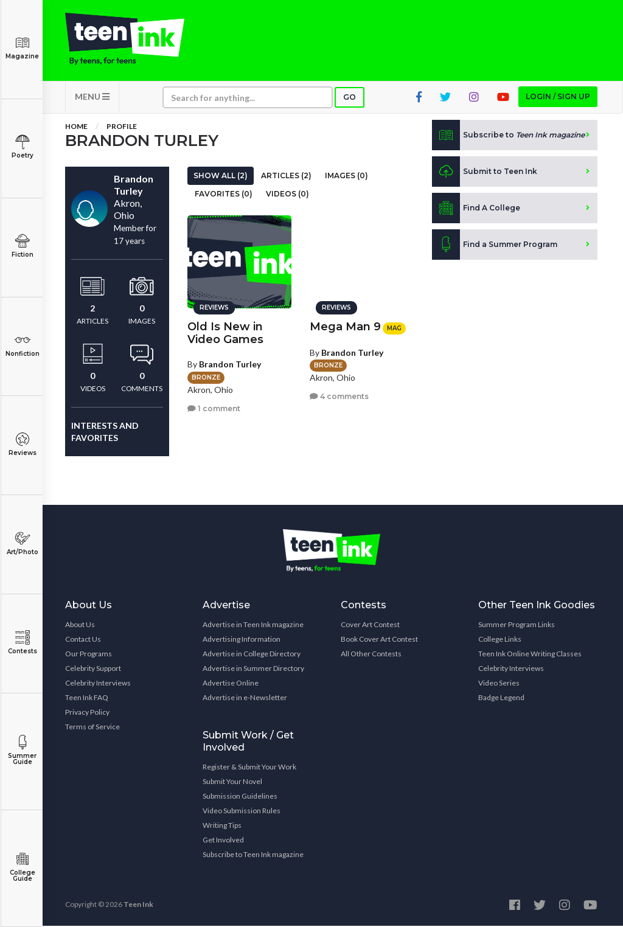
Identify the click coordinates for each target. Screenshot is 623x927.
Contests (22, 642)
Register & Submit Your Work (249, 767)
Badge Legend (501, 698)
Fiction (22, 246)
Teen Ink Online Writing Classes (530, 654)
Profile (121, 127)
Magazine (22, 47)
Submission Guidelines (240, 797)
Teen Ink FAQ (86, 698)
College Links (499, 640)
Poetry (22, 146)
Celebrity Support (93, 669)
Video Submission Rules (241, 811)
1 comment (213, 407)
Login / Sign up (558, 97)
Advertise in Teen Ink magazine (253, 625)
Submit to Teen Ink (484, 173)
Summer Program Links (516, 625)
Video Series (499, 684)
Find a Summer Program (494, 246)
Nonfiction (22, 345)
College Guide (22, 867)
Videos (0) (287, 195)
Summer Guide (22, 750)
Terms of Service (92, 727)
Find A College (476, 209)
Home (76, 127)
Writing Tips (222, 826)
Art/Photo (22, 543)
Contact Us (83, 640)
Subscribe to (508, 136)
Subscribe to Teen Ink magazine (253, 855)
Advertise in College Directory (252, 654)
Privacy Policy (87, 713)
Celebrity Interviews (98, 684)
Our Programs (88, 654)
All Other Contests (371, 654)
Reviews (22, 444)
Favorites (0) (223, 195)
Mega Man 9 (345, 326)
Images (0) (346, 176)
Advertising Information (241, 640)
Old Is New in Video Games (225, 332)
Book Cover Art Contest (379, 640)
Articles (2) (286, 176)
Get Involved (223, 840)
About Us (80, 625)
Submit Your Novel (232, 782)
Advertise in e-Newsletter (245, 698)
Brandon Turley (230, 363)
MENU (92, 97)
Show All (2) (220, 176)
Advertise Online (231, 684)
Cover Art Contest (370, 625)
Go (349, 98)
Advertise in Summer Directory (253, 669)
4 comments (339, 395)
